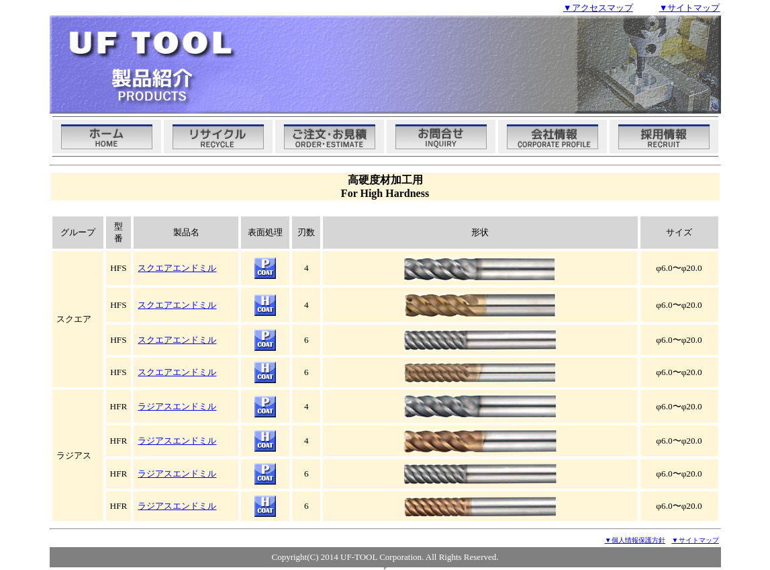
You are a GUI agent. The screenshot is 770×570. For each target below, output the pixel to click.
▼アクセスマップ (598, 8)
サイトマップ (695, 540)
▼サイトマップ (689, 8)
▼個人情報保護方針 (635, 540)
